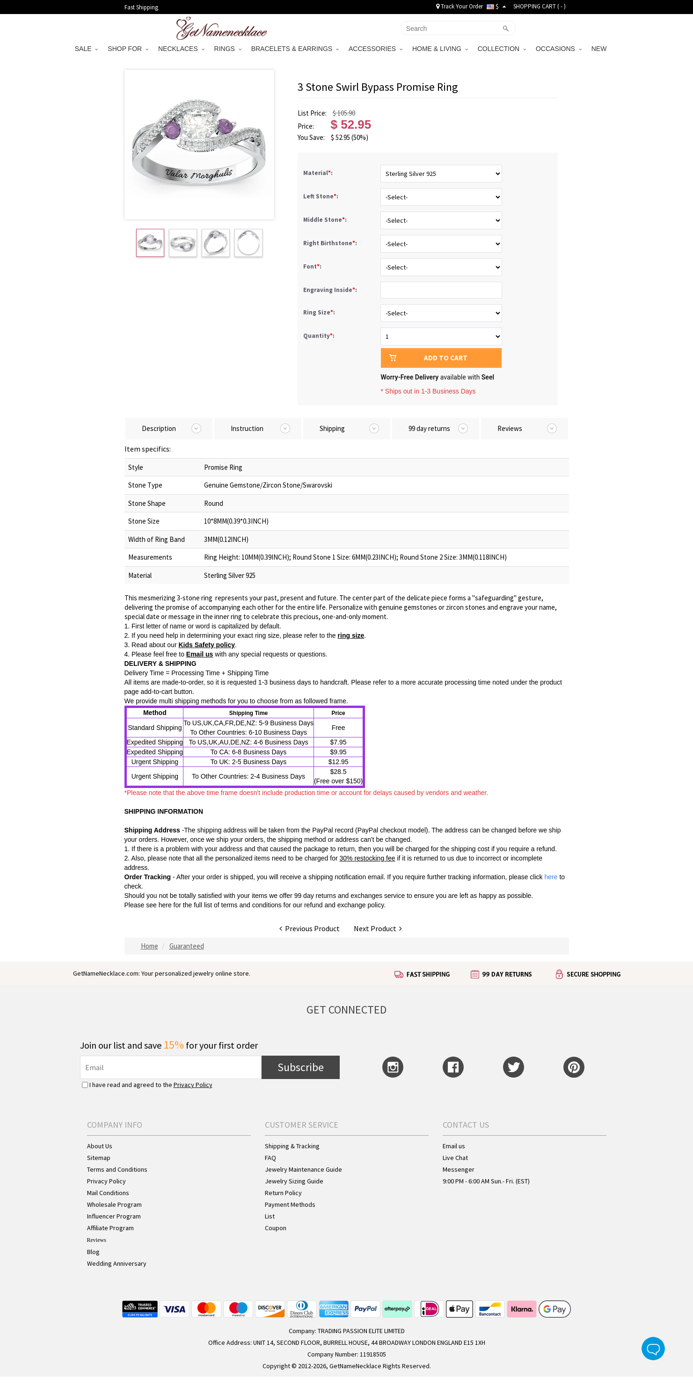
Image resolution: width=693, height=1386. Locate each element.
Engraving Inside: (330, 290)
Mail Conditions (108, 1193)
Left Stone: (321, 196)
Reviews (96, 1240)
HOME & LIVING (440, 48)
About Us (99, 1146)
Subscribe (300, 1067)
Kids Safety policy (206, 645)
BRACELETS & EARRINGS (295, 48)
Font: (313, 266)
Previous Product (309, 928)
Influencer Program (114, 1216)
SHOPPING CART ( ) (539, 6)
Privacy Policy (193, 1084)
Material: (318, 173)
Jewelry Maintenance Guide (303, 1169)
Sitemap (98, 1157)
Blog (93, 1251)
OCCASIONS (559, 48)
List (270, 1216)
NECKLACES (181, 48)
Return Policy (283, 1193)
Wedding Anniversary (116, 1263)
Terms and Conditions (117, 1169)
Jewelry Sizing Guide (294, 1181)
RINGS (227, 48)
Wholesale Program (114, 1204)
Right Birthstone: (330, 243)
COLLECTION (502, 48)
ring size (351, 635)
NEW (600, 48)
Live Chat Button (653, 1348)
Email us (199, 654)
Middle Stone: (325, 220)
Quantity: (319, 336)
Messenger (458, 1169)
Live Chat (455, 1157)
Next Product (378, 928)
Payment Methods (290, 1204)
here (165, 905)
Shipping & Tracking (292, 1146)
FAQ (270, 1157)
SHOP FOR (128, 48)
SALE (86, 48)
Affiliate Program (110, 1228)
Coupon (275, 1228)
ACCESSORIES (375, 48)
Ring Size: (319, 312)
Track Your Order (459, 6)
